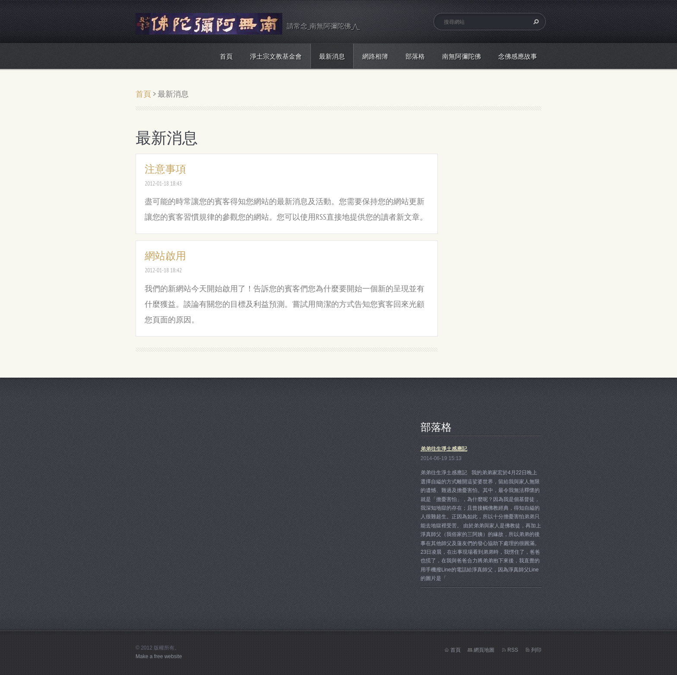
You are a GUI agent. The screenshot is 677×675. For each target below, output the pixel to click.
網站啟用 (165, 255)
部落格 (415, 56)
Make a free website (159, 656)
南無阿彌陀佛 (461, 56)
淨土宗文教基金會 (276, 56)
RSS (512, 650)
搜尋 (534, 21)
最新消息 (332, 56)
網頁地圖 (484, 650)
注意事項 (165, 169)
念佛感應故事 (517, 56)
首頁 (226, 56)
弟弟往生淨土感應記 (444, 449)
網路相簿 (375, 56)
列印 (536, 650)
